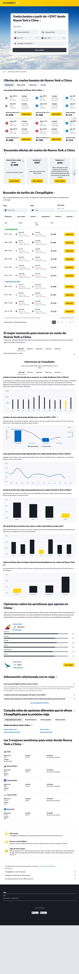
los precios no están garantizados (47, 866)
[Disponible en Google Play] (35, 913)
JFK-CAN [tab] (21, 349)
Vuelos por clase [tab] (60, 719)
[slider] (76, 211)
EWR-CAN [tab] (39, 349)
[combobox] (18, 26)
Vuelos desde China (46, 732)
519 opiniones (17, 630)
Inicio (4, 71)
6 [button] (70, 322)
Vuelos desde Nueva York (12, 732)
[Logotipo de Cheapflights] (9, 3)
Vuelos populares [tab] (45, 719)
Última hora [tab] (33, 85)
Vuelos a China (44, 729)
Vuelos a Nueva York (10, 729)
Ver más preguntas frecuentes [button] (39, 703)
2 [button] (57, 322)
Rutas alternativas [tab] (30, 719)
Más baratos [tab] (9, 85)
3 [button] (61, 322)
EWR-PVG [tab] (30, 349)
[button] (24, 38)
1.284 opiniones (18, 667)
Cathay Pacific (17, 662)
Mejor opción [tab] (21, 85)
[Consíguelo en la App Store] (43, 913)
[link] (14, 181)
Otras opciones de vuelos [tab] (13, 719)
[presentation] (40, 20)
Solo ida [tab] (43, 85)
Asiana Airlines (17, 624)
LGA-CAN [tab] (48, 349)
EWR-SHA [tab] (58, 349)
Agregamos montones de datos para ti (40, 875)
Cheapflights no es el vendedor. (40, 872)
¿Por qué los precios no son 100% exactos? (40, 879)
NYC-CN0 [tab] (21, 372)
